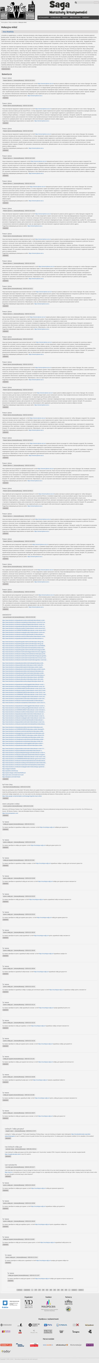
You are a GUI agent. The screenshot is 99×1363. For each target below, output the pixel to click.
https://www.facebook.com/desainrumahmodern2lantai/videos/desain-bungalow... (24, 754)
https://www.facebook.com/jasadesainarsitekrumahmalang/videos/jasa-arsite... (23, 663)
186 (66, 1289)
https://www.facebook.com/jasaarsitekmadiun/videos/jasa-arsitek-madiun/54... (23, 665)
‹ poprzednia (27, 1289)
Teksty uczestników (13, 22)
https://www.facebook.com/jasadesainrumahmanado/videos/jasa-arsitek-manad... (24, 669)
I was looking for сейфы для (13, 1147)
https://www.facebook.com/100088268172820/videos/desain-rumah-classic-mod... (24, 756)
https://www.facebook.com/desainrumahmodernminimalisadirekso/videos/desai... (23, 724)
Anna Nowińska (8, 32)
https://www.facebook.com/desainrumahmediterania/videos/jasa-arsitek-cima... (23, 737)
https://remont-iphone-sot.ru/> (46, 83)
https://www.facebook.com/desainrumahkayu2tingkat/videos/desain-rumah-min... (23, 624)
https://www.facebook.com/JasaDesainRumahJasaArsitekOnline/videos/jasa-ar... (23, 675)
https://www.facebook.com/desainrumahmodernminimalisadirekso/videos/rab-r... (23, 647)
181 (47, 1289)
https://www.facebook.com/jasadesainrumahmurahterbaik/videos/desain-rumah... (24, 620)
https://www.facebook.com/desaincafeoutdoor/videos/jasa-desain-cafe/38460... (23, 677)
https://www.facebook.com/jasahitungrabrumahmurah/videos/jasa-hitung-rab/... (23, 641)
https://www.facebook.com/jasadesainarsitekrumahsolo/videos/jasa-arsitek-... (22, 745)
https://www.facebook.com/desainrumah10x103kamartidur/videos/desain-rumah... (24, 636)
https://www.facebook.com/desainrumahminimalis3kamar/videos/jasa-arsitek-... (23, 731)
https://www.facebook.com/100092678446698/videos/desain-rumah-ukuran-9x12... (24, 630)
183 (54, 1289)
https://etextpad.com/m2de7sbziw (11, 777)
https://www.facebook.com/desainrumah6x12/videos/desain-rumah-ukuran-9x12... (24, 628)
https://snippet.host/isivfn (9, 768)
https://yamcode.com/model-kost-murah (13, 775)
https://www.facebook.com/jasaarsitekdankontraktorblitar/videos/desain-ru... (22, 750)
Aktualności (43, 17)
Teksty (65, 17)
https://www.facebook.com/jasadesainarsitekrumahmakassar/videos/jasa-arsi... (23, 671)
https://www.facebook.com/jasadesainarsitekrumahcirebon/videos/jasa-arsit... (23, 727)
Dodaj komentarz (6, 69)
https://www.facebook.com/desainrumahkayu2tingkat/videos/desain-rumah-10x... (23, 686)
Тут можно (5, 822)
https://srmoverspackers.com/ (10, 813)
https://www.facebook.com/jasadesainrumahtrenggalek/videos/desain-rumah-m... (24, 706)
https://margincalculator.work (12, 1154)
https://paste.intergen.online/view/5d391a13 (14, 773)
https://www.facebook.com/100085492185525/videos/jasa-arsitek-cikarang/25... (23, 729)
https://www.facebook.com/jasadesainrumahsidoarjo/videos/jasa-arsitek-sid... (22, 741)
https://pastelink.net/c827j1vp (10, 771)
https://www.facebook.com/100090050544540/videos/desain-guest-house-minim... (24, 758)
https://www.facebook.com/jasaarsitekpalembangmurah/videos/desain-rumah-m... (24, 752)
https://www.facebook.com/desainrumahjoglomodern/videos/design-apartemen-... (24, 766)
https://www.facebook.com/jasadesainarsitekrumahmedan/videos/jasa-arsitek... (23, 673)
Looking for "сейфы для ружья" (14, 1129)
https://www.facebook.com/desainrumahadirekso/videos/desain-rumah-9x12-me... (24, 622)
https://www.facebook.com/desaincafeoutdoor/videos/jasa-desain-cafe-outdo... (23, 679)
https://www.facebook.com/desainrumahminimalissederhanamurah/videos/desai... (24, 760)
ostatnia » (81, 1289)
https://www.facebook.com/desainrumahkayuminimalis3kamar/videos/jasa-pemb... (24, 654)
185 (62, 1289)
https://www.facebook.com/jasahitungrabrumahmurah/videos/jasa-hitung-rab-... (23, 643)
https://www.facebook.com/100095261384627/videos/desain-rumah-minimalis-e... (24, 710)
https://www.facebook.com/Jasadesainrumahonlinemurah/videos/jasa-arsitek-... (23, 739)
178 (36, 1289)
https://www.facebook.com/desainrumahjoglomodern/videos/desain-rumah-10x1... (24, 696)
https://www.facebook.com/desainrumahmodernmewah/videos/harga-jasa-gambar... (24, 656)
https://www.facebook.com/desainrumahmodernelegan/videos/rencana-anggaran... (24, 652)
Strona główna (4, 22)
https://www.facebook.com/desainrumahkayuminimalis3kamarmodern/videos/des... (24, 762)
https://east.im (8, 1172)
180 (43, 1289)
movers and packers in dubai (10, 804)
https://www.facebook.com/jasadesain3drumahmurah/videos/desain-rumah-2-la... (24, 626)
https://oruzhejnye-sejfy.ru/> (47, 827)
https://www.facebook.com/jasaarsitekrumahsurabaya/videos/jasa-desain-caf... (23, 681)
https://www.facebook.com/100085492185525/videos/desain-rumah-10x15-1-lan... (24, 692)
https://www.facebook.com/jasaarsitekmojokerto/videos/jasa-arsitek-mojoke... (22, 667)
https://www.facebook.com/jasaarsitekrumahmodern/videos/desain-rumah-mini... (23, 722)
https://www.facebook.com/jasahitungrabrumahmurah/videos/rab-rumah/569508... (24, 645)
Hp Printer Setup (7, 784)
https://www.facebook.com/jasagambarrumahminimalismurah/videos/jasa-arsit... (23, 733)
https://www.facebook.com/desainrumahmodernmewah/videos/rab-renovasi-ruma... (24, 658)
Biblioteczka (75, 17)
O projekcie (55, 17)
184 (58, 1289)
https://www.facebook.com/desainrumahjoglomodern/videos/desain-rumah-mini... (24, 718)
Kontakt (85, 17)
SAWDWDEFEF (6, 615)
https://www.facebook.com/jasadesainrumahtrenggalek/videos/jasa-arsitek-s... (23, 743)
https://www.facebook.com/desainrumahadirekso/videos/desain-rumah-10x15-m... (24, 702)
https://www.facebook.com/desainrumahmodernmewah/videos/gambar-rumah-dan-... (25, 660)
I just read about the (11, 1165)
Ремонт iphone (7, 78)
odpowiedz (5, 97)
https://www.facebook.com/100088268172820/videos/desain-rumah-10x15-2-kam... (24, 694)
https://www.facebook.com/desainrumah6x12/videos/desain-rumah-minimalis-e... (23, 712)
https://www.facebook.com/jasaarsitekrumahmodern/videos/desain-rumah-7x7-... (23, 748)
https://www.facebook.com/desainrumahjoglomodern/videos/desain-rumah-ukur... (24, 632)
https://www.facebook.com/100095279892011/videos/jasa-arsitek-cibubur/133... (23, 735)
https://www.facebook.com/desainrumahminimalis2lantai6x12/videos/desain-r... (23, 634)
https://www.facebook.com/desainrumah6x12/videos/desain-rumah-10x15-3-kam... (24, 690)
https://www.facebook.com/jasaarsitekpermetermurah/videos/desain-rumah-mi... (23, 716)
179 (39, 1289)
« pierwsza (19, 1289)
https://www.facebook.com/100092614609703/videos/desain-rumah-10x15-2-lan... (24, 688)
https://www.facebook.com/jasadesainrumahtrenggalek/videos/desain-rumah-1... (23, 684)
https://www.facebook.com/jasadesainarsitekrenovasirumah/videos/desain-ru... (23, 638)
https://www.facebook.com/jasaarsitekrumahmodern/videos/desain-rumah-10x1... (24, 698)
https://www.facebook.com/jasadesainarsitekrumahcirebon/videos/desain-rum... (23, 714)
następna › (74, 1289)
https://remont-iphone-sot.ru (34, 95)
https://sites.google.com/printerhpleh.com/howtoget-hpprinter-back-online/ (22, 796)
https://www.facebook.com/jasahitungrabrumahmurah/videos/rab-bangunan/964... (24, 649)
